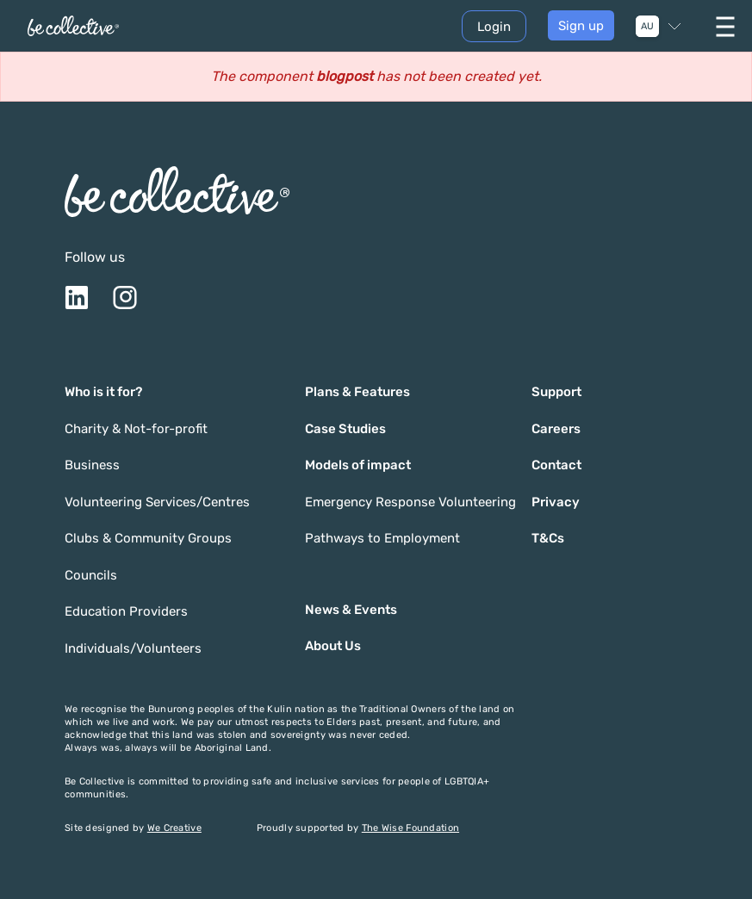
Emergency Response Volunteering (410, 502)
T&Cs (547, 538)
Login (494, 26)
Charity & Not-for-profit (136, 429)
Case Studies (345, 429)
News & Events (351, 609)
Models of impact (358, 465)
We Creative (174, 828)
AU (647, 26)
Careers (556, 429)
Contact (556, 465)
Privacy (555, 502)
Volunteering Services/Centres (157, 502)
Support (556, 392)
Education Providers (126, 611)
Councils (91, 575)
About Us (333, 646)
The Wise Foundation (410, 828)
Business (92, 465)
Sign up (581, 26)
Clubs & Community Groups (148, 538)
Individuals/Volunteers (133, 648)
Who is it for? (103, 392)
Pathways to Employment (382, 538)
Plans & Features (357, 392)
